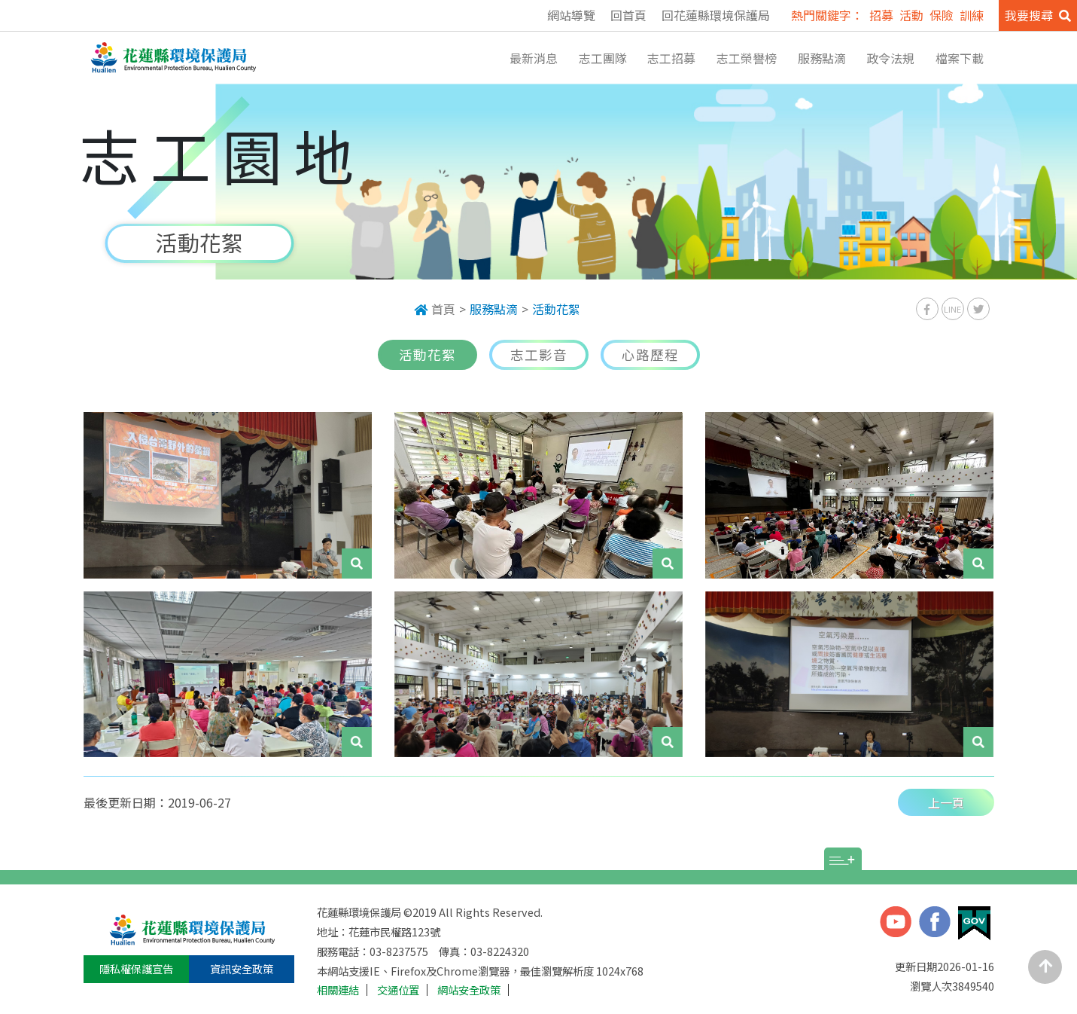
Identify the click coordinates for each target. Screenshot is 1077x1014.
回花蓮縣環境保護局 (716, 15)
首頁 (434, 309)
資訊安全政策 (241, 968)
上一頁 (946, 802)
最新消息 (534, 58)
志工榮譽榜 (746, 58)
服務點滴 (822, 58)
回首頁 (628, 15)
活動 (911, 15)
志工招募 (671, 58)
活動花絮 (556, 309)
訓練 (972, 15)
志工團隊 (603, 58)
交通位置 (398, 990)
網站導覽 (571, 15)
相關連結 (338, 990)
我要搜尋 (1038, 15)
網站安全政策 (468, 990)
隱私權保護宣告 (136, 968)
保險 (941, 15)
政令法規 (890, 58)
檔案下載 (960, 58)
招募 (881, 15)
